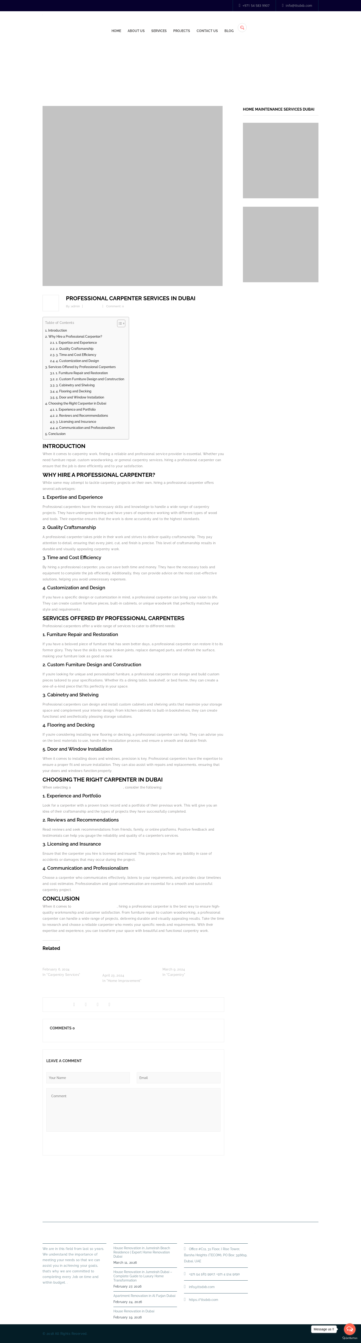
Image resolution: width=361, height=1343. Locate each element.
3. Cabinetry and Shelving (75, 385)
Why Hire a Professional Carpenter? (75, 336)
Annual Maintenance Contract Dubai (252, 1211)
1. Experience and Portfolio (76, 409)
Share (53, 1004)
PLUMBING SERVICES (157, 1211)
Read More (52, 1291)
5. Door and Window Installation (80, 397)
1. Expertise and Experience (76, 342)
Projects (252, 23)
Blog (299, 23)
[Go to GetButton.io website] (349, 1338)
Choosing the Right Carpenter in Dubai (77, 403)
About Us (206, 23)
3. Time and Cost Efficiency (76, 355)
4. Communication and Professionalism (85, 428)
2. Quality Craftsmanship (75, 349)
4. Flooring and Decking (73, 391)
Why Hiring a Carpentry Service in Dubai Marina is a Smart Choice (128, 964)
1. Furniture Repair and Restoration (82, 373)
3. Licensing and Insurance (76, 422)
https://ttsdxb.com (203, 1300)
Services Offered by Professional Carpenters (82, 367)
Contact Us (278, 23)
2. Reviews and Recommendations (82, 415)
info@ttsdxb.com (297, 5)
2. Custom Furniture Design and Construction (90, 379)
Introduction (57, 330)
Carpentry (234, 69)
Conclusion (56, 434)
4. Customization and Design (77, 361)
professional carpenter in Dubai (97, 787)
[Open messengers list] (350, 1329)
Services (229, 23)
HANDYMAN (196, 1211)
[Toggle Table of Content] (119, 323)
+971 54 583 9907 (254, 5)
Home (187, 23)
